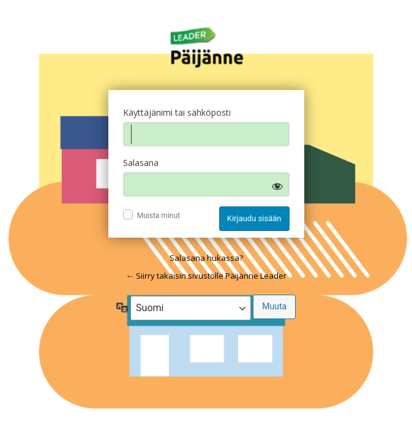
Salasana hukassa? (206, 257)
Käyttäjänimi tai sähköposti (177, 112)
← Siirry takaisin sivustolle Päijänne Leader (206, 275)
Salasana (141, 162)
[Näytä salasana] (277, 186)
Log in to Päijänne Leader (206, 48)
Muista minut (158, 215)
